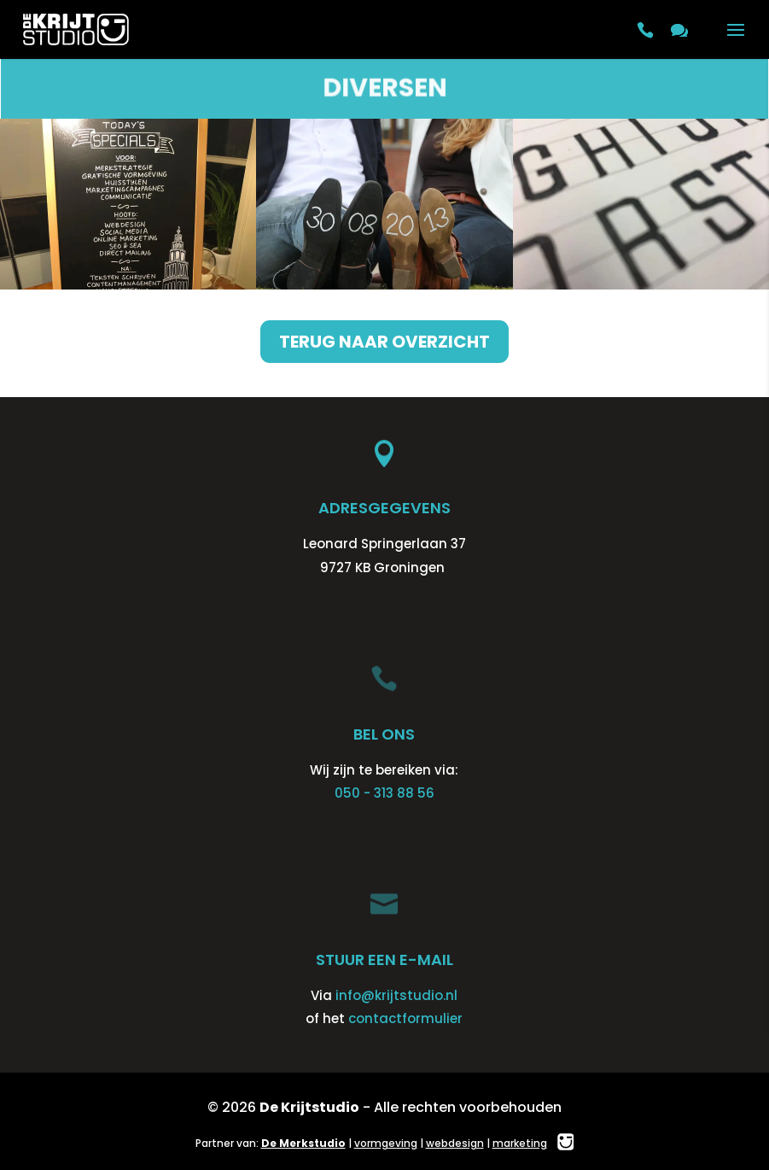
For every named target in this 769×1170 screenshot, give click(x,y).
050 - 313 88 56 (384, 793)
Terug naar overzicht (384, 342)
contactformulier (405, 1018)
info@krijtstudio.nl (396, 995)
